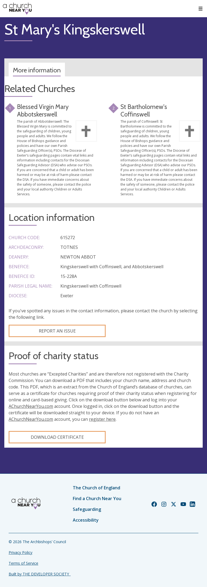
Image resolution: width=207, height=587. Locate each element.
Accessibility (86, 520)
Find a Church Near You (97, 498)
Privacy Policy (20, 552)
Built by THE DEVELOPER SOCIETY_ (40, 574)
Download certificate (57, 437)
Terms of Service (23, 563)
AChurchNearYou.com (31, 406)
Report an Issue (57, 331)
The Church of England (96, 488)
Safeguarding (87, 509)
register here (102, 419)
